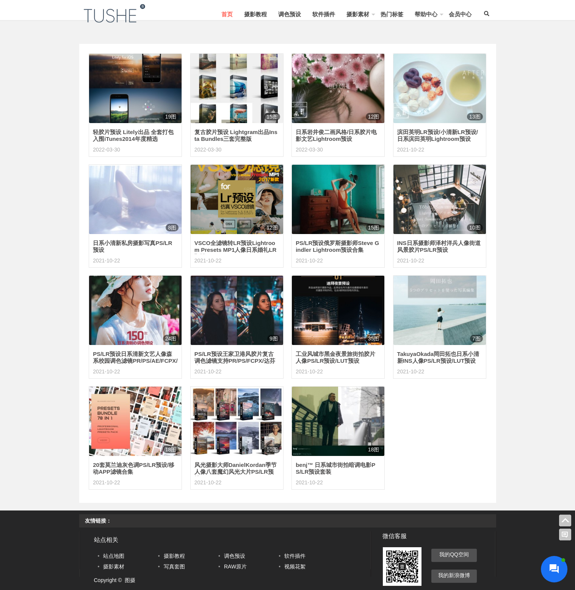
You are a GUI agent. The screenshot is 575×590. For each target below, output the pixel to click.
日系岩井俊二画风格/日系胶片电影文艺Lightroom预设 (336, 135)
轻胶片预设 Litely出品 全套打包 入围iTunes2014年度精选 (133, 135)
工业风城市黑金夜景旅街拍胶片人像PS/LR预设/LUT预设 (335, 357)
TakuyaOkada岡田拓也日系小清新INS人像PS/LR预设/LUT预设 (438, 357)
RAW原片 (235, 566)
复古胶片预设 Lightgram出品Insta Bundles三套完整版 (235, 135)
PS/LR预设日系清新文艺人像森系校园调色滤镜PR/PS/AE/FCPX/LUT (135, 361)
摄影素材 (357, 14)
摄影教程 (255, 14)
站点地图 (113, 556)
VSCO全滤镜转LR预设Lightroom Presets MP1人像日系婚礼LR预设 (235, 250)
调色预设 (289, 14)
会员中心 (460, 14)
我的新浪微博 (454, 575)
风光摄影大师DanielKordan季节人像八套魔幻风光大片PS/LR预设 (235, 472)
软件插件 (323, 14)
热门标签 (392, 14)
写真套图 (174, 566)
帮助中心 (426, 14)
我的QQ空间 (454, 554)
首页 (227, 14)
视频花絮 (295, 566)
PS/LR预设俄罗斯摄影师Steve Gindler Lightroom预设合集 (337, 246)
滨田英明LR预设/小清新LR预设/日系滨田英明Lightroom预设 (437, 135)
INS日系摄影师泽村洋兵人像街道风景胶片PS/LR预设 (439, 246)
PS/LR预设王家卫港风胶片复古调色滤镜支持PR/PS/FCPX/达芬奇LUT (234, 361)
